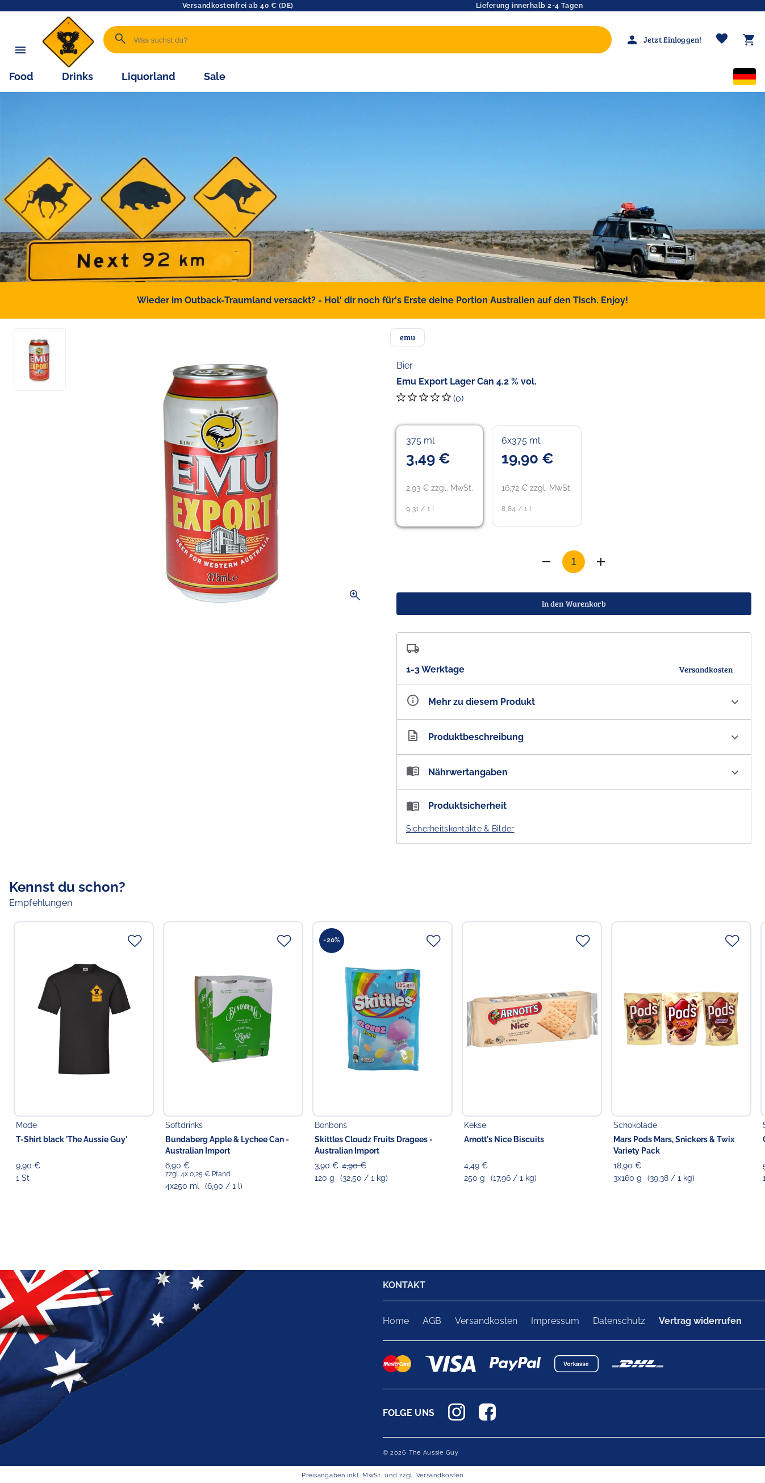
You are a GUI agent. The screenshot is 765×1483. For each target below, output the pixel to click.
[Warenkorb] (749, 39)
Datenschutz (619, 1320)
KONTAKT (404, 1285)
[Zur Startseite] (68, 65)
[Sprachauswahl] (744, 79)
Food (21, 76)
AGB (432, 1320)
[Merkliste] (722, 40)
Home (396, 1320)
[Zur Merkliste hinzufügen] (134, 940)
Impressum (555, 1320)
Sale (214, 76)
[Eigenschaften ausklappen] (574, 701)
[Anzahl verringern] (600, 561)
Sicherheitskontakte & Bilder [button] (460, 828)
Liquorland (148, 76)
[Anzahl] (573, 561)
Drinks (77, 76)
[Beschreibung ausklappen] (574, 737)
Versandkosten (486, 1320)
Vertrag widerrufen (700, 1320)
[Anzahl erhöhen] (546, 561)
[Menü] (20, 50)
